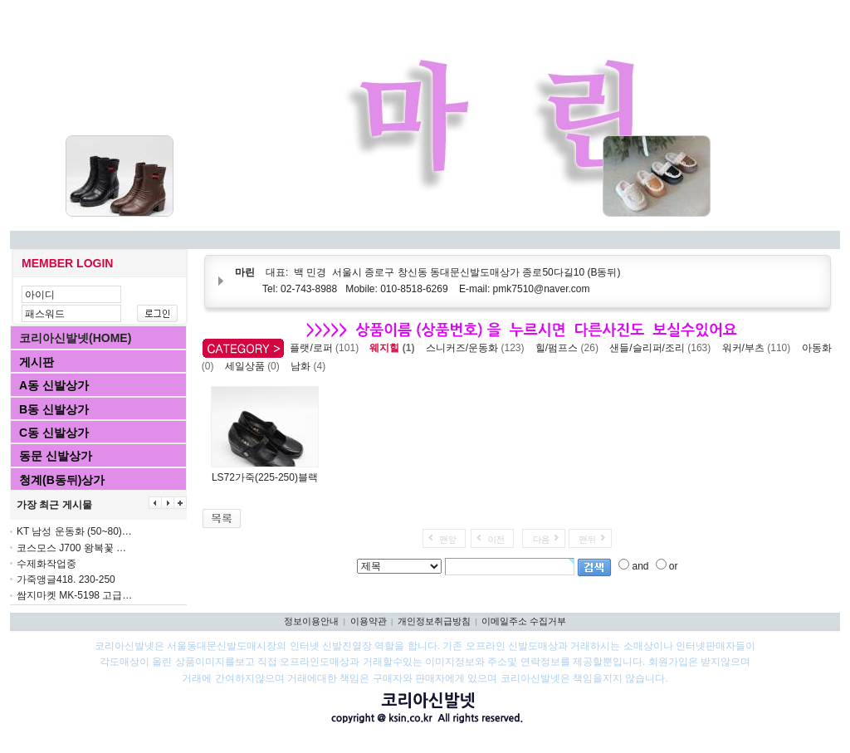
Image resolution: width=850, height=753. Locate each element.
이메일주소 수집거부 (523, 621)
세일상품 (255, 366)
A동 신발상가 (54, 385)
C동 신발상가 (54, 432)
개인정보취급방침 (434, 621)
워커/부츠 (759, 348)
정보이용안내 (311, 621)
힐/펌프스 (569, 348)
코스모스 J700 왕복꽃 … (71, 548)
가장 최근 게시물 (54, 505)
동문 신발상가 (55, 455)
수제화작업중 (46, 564)
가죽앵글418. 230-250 (66, 579)
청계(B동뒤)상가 (62, 480)
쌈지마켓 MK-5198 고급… (74, 595)
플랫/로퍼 (327, 348)
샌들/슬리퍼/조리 (662, 348)
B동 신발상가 (54, 409)
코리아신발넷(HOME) (75, 338)
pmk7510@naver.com (541, 289)
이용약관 (368, 621)
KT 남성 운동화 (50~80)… (74, 531)
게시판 (36, 362)
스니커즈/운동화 (478, 348)
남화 (311, 366)
